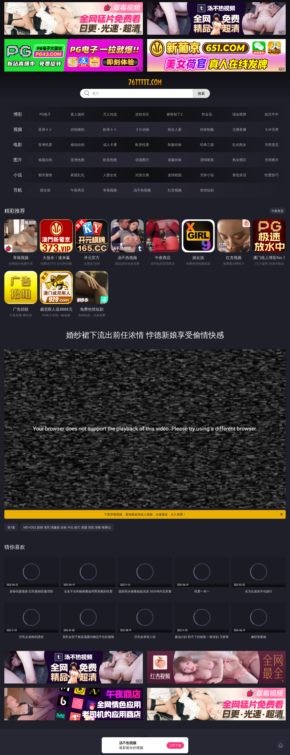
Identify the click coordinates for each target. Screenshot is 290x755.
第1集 (11, 527)
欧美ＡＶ (110, 129)
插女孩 (45, 190)
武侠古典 (142, 175)
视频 (17, 129)
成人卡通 (110, 144)
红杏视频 (175, 190)
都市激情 (45, 175)
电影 (17, 144)
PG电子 (45, 114)
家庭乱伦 (77, 175)
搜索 (201, 93)
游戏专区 (142, 114)
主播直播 (239, 129)
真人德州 (77, 114)
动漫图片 (142, 159)
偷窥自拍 (45, 159)
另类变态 (272, 144)
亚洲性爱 (45, 144)
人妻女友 (110, 175)
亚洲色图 (77, 159)
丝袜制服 (207, 129)
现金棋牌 (239, 114)
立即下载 (175, 745)
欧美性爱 (142, 144)
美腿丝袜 (175, 159)
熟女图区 (239, 159)
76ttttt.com (145, 82)
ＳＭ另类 (272, 129)
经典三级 (207, 144)
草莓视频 (110, 190)
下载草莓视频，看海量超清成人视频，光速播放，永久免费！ (194, 514)
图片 (17, 160)
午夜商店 (77, 190)
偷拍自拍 (77, 144)
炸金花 (207, 114)
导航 (17, 190)
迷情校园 (175, 175)
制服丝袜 (175, 144)
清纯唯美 (207, 159)
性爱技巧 (272, 175)
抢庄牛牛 (272, 114)
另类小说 (207, 175)
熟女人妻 (175, 129)
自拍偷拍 (77, 129)
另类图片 (272, 159)
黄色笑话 (239, 175)
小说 (17, 175)
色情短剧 (207, 190)
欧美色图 (110, 159)
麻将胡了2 (174, 114)
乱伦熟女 (239, 144)
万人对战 (110, 114)
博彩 (17, 114)
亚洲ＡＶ (45, 129)
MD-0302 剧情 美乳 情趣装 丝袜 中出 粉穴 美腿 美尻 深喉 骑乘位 (67, 527)
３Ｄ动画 (142, 129)
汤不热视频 (142, 190)
